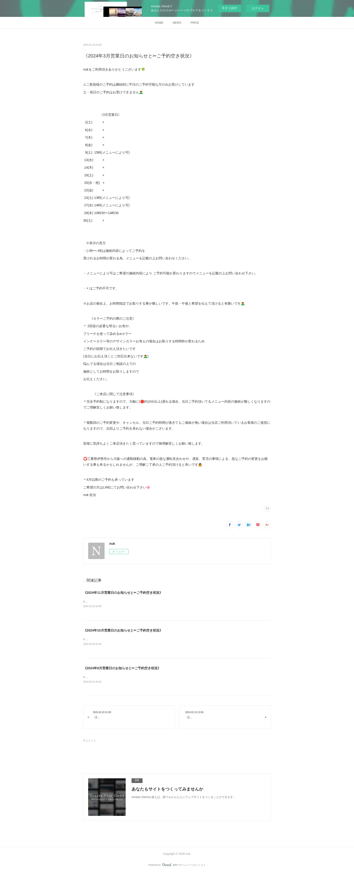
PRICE (195, 22)
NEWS (177, 22)
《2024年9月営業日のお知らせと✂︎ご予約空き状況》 (122, 669)
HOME (159, 22)
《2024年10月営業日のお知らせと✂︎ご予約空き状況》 (123, 630)
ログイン (258, 8)
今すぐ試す (229, 8)
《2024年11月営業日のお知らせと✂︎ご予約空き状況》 (123, 592)
